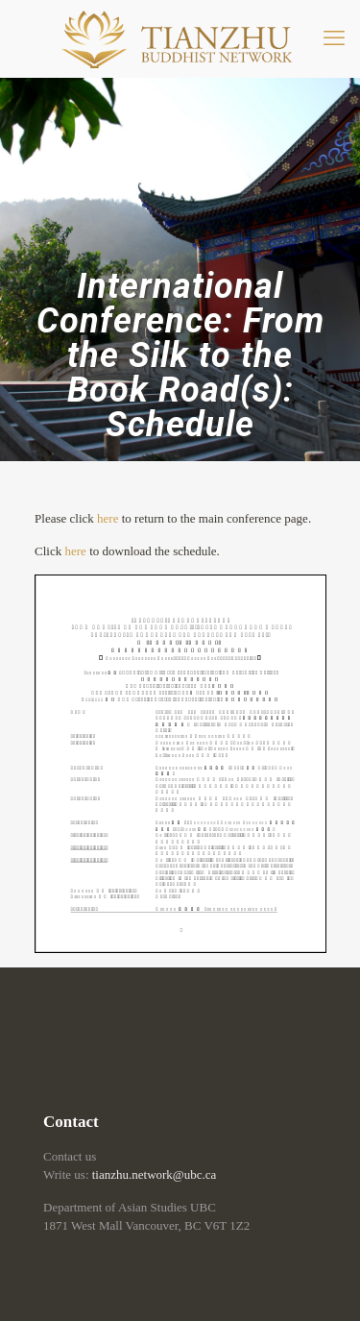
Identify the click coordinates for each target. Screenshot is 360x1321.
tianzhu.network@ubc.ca (154, 1174)
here (107, 518)
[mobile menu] (334, 38)
